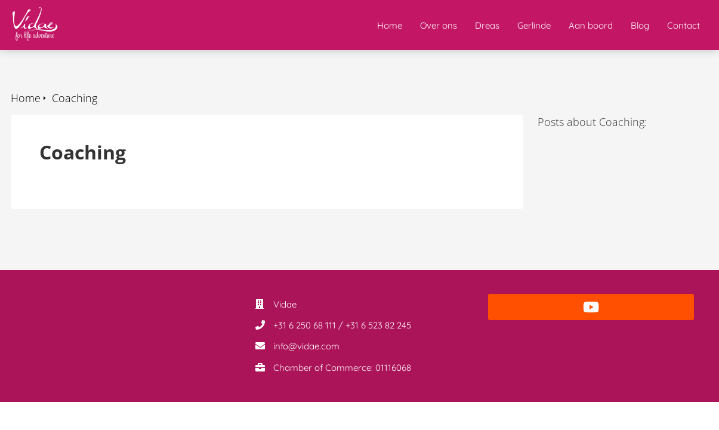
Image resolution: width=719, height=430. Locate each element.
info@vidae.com (306, 346)
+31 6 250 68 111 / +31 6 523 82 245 (342, 325)
